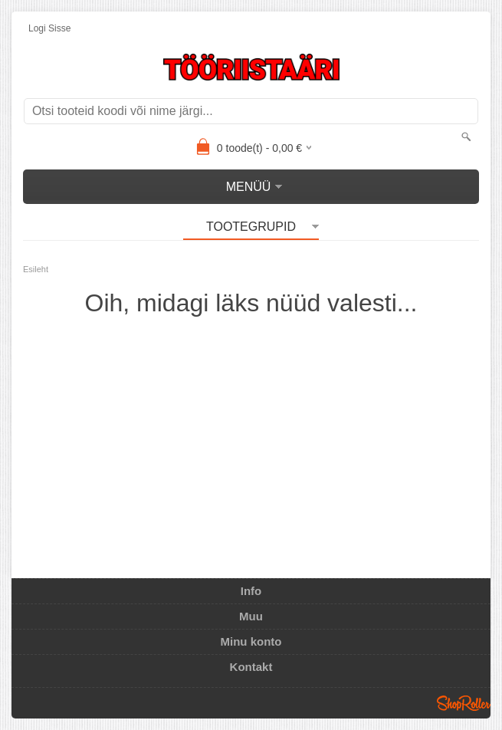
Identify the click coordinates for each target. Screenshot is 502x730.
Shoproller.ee (464, 703)
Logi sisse (49, 28)
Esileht (35, 269)
